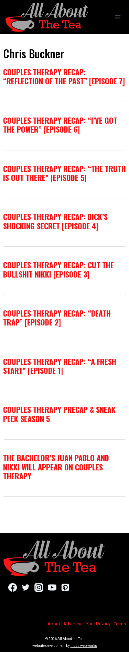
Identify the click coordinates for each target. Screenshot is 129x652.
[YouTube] (52, 587)
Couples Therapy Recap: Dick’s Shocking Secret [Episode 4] (55, 221)
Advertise (73, 623)
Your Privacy (98, 623)
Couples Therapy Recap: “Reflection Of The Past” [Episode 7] (64, 76)
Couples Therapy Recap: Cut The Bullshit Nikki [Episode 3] (58, 269)
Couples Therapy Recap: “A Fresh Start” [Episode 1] (59, 366)
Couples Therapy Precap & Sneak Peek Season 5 (59, 414)
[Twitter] (26, 587)
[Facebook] (13, 587)
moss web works (84, 646)
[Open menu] (117, 17)
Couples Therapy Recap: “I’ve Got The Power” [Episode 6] (60, 125)
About (53, 623)
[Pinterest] (65, 587)
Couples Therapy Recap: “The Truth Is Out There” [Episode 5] (64, 173)
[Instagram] (39, 587)
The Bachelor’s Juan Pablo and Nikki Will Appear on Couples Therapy (56, 466)
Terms (120, 623)
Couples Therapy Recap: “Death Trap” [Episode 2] (57, 318)
